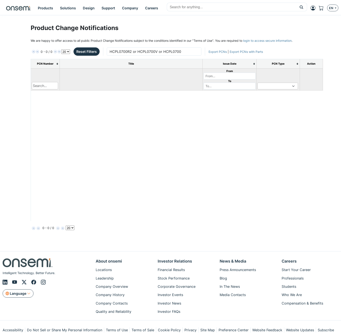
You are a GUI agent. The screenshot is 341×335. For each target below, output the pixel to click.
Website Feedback (267, 330)
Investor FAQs (169, 311)
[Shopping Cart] (323, 8)
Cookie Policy (169, 330)
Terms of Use (117, 330)
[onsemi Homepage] (18, 8)
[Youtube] (15, 282)
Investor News (169, 303)
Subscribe (326, 330)
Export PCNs (218, 52)
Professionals (293, 278)
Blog (223, 278)
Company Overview (112, 286)
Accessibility (13, 330)
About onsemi (109, 261)
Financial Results (171, 270)
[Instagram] (43, 282)
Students (289, 286)
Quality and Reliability (113, 311)
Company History (110, 295)
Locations (104, 270)
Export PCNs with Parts (246, 52)
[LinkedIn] (6, 282)
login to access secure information (267, 40)
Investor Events (170, 295)
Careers (289, 261)
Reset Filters (86, 51)
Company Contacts (112, 303)
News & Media (233, 261)
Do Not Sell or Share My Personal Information (64, 330)
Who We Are (292, 295)
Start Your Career (296, 270)
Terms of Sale (143, 330)
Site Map (207, 330)
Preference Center (234, 330)
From (229, 71)
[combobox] (231, 7)
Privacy (190, 330)
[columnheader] (45, 64)
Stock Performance (174, 278)
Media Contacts (233, 295)
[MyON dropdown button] (314, 8)
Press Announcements (238, 270)
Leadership (105, 278)
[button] (301, 7)
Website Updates (300, 330)
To (229, 81)
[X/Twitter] (25, 282)
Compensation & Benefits (302, 303)
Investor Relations (175, 261)
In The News (230, 286)
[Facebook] (34, 282)
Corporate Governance (177, 286)
